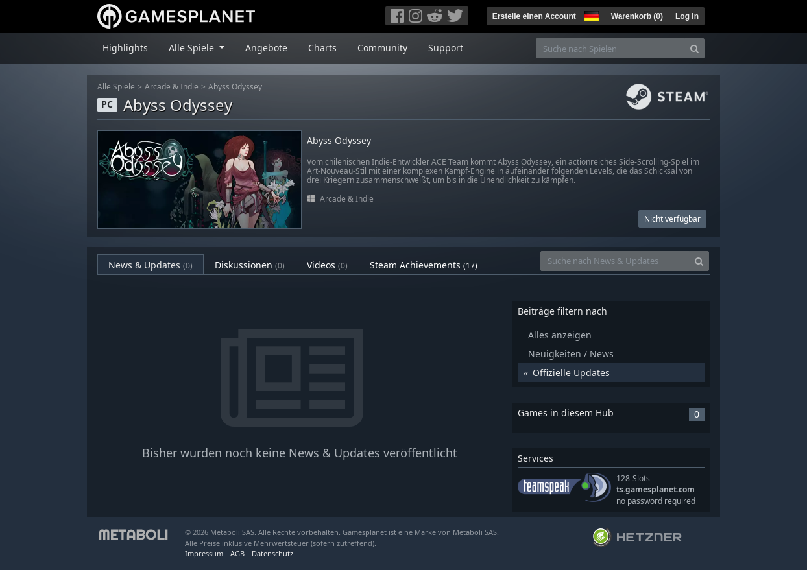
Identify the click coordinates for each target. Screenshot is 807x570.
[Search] (694, 48)
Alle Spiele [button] (193, 48)
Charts (322, 48)
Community (382, 48)
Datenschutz (272, 553)
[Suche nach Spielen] (610, 48)
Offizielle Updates (571, 372)
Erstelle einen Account (534, 16)
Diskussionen (250, 265)
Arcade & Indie (172, 86)
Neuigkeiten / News (571, 354)
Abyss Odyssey (235, 86)
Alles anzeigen (560, 335)
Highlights (125, 48)
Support (445, 48)
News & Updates (150, 265)
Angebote (266, 48)
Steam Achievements (423, 265)
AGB (237, 553)
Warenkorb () (637, 16)
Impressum (204, 553)
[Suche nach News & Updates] (615, 261)
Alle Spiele (116, 86)
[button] (590, 14)
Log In (687, 16)
